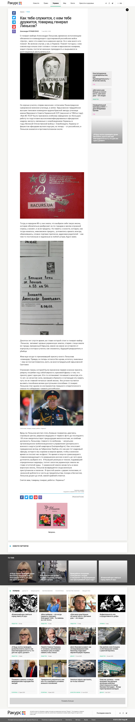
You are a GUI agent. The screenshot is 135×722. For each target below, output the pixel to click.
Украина (56, 3)
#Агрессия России (78, 496)
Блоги (73, 3)
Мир (64, 3)
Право (46, 3)
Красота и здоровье (86, 3)
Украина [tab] (16, 708)
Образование (47, 708)
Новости (36, 3)
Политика (59, 708)
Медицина (35, 708)
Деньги (25, 708)
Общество (86, 708)
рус (121, 3)
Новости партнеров (20, 606)
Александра (29, 31)
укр (118, 3)
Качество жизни (72, 708)
